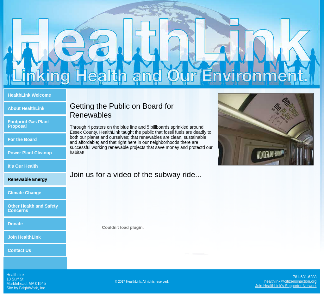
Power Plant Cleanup (30, 153)
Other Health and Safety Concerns (33, 208)
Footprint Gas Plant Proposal (28, 123)
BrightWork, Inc (32, 288)
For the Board (22, 139)
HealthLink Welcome (29, 95)
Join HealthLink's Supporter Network (286, 286)
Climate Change (24, 192)
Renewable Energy (27, 179)
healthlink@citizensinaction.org (291, 281)
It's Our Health (23, 166)
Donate (15, 224)
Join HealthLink (24, 237)
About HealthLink (26, 108)
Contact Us (19, 250)
